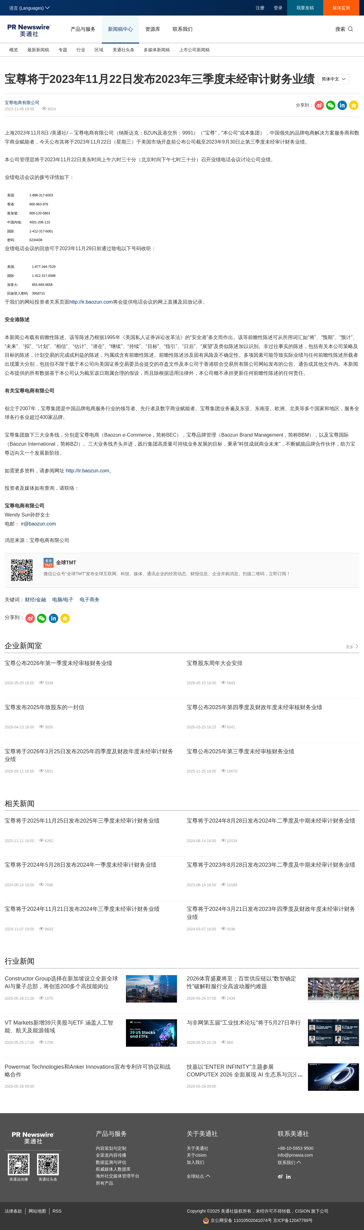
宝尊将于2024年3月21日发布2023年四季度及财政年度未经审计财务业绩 (271, 913)
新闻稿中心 (120, 29)
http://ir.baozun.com (91, 302)
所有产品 (104, 1183)
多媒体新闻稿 (157, 49)
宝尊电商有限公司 (22, 102)
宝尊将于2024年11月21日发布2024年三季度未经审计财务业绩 (82, 909)
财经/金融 (35, 599)
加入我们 (195, 1162)
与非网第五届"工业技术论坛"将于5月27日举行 (244, 1023)
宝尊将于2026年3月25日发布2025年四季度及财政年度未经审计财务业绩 (89, 755)
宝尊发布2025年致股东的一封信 (44, 707)
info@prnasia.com (295, 1155)
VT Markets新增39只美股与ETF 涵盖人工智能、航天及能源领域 (59, 1027)
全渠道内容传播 (111, 1155)
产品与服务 (83, 29)
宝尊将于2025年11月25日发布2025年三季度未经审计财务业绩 (82, 821)
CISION (302, 1211)
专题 (62, 49)
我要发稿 (305, 7)
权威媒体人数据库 (113, 1169)
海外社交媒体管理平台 (117, 1175)
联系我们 (183, 29)
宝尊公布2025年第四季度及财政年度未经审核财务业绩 (254, 707)
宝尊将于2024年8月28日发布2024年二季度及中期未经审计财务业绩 (271, 821)
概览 (13, 49)
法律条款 (13, 1211)
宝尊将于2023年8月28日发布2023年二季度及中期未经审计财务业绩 (271, 865)
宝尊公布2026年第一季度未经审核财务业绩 (58, 663)
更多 (352, 646)
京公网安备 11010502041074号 (237, 1220)
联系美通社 (293, 1133)
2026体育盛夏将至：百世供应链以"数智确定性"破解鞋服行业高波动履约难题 (241, 982)
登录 (278, 7)
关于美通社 (202, 1133)
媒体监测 (341, 7)
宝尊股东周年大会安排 (215, 663)
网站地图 (37, 1211)
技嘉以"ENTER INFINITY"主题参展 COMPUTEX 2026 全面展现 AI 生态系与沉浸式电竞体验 (245, 1071)
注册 (260, 7)
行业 (81, 49)
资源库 (152, 29)
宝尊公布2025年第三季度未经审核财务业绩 (240, 751)
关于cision (197, 1155)
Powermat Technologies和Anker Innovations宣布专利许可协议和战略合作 (87, 1071)
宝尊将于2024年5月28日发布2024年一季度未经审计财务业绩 (80, 865)
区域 (99, 49)
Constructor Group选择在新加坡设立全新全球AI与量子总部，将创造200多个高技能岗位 (61, 982)
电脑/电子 (62, 599)
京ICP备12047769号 (293, 1220)
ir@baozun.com (38, 523)
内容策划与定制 (111, 1148)
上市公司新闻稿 (194, 49)
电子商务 (90, 599)
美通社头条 (123, 49)
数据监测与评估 (111, 1162)
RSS (57, 1211)
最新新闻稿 (38, 49)
